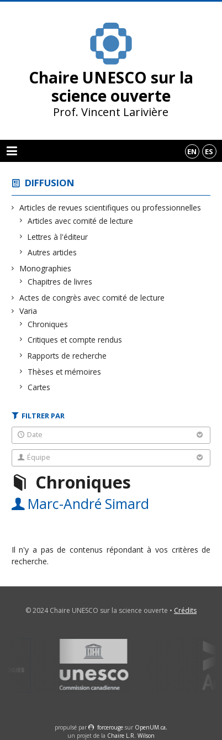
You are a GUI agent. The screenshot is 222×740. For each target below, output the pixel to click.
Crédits (185, 610)
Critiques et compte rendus (75, 339)
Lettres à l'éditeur (58, 237)
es (209, 151)
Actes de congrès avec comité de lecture (92, 297)
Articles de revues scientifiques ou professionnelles (110, 207)
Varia (28, 311)
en (192, 151)
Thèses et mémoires (64, 371)
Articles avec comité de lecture (80, 221)
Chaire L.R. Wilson (131, 735)
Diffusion (50, 182)
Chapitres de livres (60, 281)
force (110, 727)
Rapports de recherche (67, 355)
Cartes (39, 387)
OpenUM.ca (150, 727)
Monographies (45, 268)
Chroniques (48, 324)
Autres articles (52, 252)
